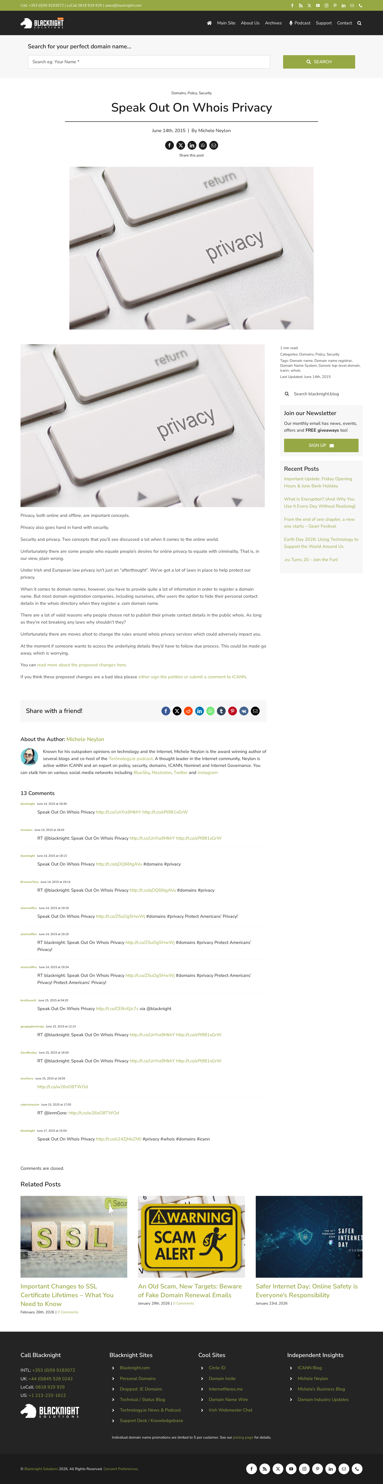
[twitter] (309, 5)
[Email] (213, 145)
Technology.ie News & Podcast (150, 1410)
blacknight (28, 804)
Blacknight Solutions (41, 1468)
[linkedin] (343, 5)
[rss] (301, 5)
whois (295, 370)
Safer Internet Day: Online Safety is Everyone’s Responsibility (307, 1290)
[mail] (352, 5)
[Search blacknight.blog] (321, 393)
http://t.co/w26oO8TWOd (62, 1087)
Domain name (301, 360)
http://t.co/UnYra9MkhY (118, 812)
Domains (178, 93)
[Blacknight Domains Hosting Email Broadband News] (42, 20)
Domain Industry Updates (323, 1399)
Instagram (208, 772)
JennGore (27, 1078)
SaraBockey (29, 1053)
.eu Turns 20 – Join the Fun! (311, 560)
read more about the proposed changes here (81, 665)
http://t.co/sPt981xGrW (165, 812)
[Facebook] (169, 145)
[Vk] (244, 711)
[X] (180, 145)
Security (205, 93)
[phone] (360, 5)
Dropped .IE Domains (141, 1389)
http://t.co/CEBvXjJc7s (117, 1009)
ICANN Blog (310, 1368)
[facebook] (292, 5)
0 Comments (68, 1312)
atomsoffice (29, 908)
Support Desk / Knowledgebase (151, 1420)
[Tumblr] (221, 711)
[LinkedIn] (192, 145)
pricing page (243, 1437)
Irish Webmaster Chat (230, 1410)
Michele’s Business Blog (321, 1389)
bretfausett (28, 1000)
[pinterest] (335, 5)
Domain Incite (222, 1378)
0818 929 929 (90, 5)
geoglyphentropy (32, 1026)
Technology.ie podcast (131, 759)
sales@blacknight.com (123, 5)
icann (284, 370)
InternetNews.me (226, 1389)
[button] (359, 23)
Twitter (181, 772)
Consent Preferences (121, 1468)
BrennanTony (30, 882)
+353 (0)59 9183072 (46, 5)
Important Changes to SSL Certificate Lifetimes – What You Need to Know (67, 1295)
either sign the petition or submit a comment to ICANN (192, 677)
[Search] (287, 393)
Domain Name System (298, 365)
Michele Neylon (214, 130)
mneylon (26, 830)
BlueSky (141, 772)
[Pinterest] (232, 711)
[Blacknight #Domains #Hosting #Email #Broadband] (50, 1406)
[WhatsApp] (203, 145)
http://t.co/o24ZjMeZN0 (118, 1139)
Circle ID (217, 1368)
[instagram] (326, 5)
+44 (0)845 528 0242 (51, 1379)
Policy (192, 93)
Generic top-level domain (339, 365)
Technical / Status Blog (142, 1399)
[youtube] (318, 5)
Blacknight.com (135, 1368)
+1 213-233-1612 (47, 1395)
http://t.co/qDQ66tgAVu (119, 864)
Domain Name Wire (228, 1399)
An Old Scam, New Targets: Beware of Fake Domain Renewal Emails (190, 1290)
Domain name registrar (333, 360)
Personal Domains (138, 1378)
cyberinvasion (30, 1105)
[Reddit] (188, 711)
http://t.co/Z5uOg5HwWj (120, 916)
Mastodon (161, 772)
